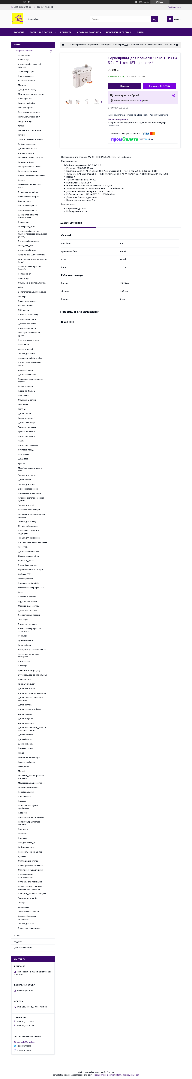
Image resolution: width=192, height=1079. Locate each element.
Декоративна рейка (27, 324)
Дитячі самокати (26, 723)
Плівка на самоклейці (28, 314)
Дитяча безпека (25, 735)
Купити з (159, 86)
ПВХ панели (23, 310)
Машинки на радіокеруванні (31, 783)
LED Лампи (23, 404)
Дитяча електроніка (27, 148)
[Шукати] (154, 19)
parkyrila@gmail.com (26, 1042)
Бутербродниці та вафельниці (32, 675)
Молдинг (22, 85)
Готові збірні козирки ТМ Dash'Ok (29, 267)
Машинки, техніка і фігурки (30, 157)
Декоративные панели (28, 551)
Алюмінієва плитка (27, 328)
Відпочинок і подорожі (28, 196)
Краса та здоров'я (27, 418)
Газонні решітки (25, 579)
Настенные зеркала (27, 597)
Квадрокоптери (25, 121)
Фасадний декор (26, 245)
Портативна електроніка (29, 493)
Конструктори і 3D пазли (29, 167)
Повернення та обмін (119, 32)
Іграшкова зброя (26, 162)
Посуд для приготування (30, 928)
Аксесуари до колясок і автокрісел (29, 655)
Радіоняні (22, 838)
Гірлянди (22, 409)
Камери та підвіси (26, 103)
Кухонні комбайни (26, 762)
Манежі (21, 771)
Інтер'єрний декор (26, 226)
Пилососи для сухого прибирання (28, 806)
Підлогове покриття (27, 206)
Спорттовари (24, 201)
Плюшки (22, 801)
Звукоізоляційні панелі (28, 912)
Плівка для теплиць (27, 624)
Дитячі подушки (25, 718)
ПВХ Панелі (23, 395)
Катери (21, 135)
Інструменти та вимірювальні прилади (31, 515)
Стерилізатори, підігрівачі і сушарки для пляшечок (31, 887)
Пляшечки (22, 813)
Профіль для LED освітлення (31, 255)
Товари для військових (29, 538)
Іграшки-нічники (25, 640)
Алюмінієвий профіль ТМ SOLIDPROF (30, 629)
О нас (140, 32)
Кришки (21, 463)
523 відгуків (144, 2)
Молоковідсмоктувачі (28, 787)
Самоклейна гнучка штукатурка (27, 917)
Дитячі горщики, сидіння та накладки (30, 698)
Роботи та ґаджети (27, 144)
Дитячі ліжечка (25, 714)
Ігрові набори (24, 645)
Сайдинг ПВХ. (24, 574)
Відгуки (18, 941)
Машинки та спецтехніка (29, 130)
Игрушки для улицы (27, 601)
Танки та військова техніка (30, 139)
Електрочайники (25, 744)
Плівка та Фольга (26, 391)
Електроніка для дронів (29, 112)
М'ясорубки (23, 766)
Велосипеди (24, 59)
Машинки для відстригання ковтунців (31, 776)
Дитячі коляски (25, 705)
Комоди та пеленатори (29, 757)
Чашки (21, 441)
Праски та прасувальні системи (29, 823)
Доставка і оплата (23, 947)
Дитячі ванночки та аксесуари (32, 693)
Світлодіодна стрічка (28, 861)
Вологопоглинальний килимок (32, 292)
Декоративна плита (27, 319)
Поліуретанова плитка (28, 340)
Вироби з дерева (26, 560)
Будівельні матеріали (28, 192)
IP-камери (22, 636)
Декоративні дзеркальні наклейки (29, 65)
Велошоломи (24, 679)
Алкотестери (24, 661)
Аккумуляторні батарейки (30, 358)
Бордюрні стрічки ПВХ (28, 583)
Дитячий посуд (25, 739)
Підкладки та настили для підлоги (30, 380)
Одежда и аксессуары (28, 606)
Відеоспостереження (28, 489)
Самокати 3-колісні (27, 400)
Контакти (66, 32)
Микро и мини (93, 44)
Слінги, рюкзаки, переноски (31, 865)
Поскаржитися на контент (104, 1075)
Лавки (21, 592)
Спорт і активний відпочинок (31, 176)
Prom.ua (110, 1072)
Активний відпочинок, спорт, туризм (31, 499)
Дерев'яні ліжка (25, 370)
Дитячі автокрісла (26, 688)
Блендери (22, 666)
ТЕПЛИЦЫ (23, 619)
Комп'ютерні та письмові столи (29, 186)
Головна (19, 32)
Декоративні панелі (27, 374)
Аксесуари (23, 547)
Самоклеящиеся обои (28, 556)
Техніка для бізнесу (27, 521)
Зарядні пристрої (26, 71)
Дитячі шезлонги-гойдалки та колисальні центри (32, 728)
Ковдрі (21, 753)
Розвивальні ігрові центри (30, 852)
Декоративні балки (27, 250)
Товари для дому (26, 354)
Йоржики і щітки (25, 748)
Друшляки (23, 459)
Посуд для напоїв (26, 436)
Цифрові (106, 44)
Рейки (20, 287)
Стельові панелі (25, 386)
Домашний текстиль (27, 610)
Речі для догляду (26, 843)
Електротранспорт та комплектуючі (28, 216)
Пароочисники (25, 796)
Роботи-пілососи (26, 847)
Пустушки (22, 834)
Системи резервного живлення (32, 542)
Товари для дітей (26, 505)
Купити (124, 86)
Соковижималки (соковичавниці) (25, 875)
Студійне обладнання (28, 526)
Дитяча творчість (26, 153)
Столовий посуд (26, 450)
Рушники (22, 856)
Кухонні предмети (26, 431)
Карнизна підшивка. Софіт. (30, 569)
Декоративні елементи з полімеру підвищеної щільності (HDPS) (32, 234)
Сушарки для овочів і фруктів (32, 893)
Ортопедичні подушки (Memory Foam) (32, 260)
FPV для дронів (25, 108)
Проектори (23, 829)
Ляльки (21, 180)
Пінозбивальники (26, 792)
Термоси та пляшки (27, 427)
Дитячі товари (24, 413)
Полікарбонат (24, 274)
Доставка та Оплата (89, 32)
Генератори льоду (26, 684)
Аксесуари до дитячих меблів (32, 649)
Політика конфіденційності (127, 1075)
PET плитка (23, 344)
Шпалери (22, 296)
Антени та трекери (26, 80)
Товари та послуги (41, 32)
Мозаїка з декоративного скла (30, 469)
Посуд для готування (28, 445)
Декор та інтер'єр (26, 422)
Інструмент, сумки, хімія (29, 117)
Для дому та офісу (27, 90)
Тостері (21, 903)
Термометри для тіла (28, 898)
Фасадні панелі (25, 349)
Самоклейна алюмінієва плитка (29, 364)
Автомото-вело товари (29, 510)
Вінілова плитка (25, 305)
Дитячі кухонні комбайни (29, 709)
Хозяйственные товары (29, 615)
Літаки (21, 126)
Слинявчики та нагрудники (30, 870)
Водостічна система (27, 565)
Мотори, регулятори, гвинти (31, 94)
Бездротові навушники (28, 241)
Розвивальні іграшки (27, 171)
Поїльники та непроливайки (31, 817)
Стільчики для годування (30, 882)
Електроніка (23, 454)
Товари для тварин (27, 475)
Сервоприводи (77, 44)
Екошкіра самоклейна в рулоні (29, 334)
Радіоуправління (26, 76)
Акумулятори (24, 55)
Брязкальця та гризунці (29, 670)
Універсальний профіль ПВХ (31, 588)
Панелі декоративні (27, 301)
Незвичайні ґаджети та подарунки (28, 532)
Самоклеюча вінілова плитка (31, 283)
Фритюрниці (23, 907)
